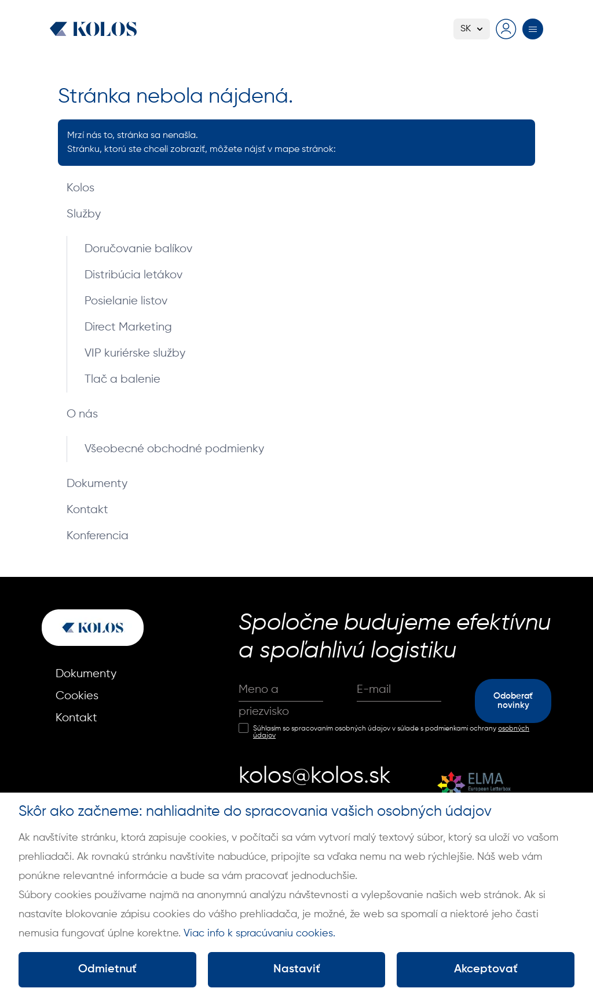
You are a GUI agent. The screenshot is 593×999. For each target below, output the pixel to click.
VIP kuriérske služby (135, 353)
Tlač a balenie (122, 379)
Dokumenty (97, 484)
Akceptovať (486, 969)
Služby (84, 214)
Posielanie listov (126, 301)
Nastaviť (296, 969)
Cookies (77, 696)
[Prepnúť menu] (532, 29)
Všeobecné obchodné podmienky (174, 449)
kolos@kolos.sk (315, 776)
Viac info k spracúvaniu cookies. (259, 933)
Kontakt (87, 510)
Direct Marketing (128, 327)
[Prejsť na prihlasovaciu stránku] (506, 29)
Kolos (80, 188)
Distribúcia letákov (133, 275)
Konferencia (98, 536)
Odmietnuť (107, 969)
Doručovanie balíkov (138, 249)
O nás (82, 414)
